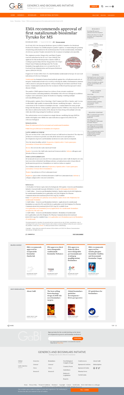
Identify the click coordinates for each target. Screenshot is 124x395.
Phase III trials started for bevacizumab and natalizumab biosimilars (47, 126)
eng (106, 6)
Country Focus (68, 367)
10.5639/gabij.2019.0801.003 (68, 189)
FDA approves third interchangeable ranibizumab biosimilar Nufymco (95, 121)
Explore (28, 172)
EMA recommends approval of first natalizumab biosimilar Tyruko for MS (45, 21)
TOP (114, 326)
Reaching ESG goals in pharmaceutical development (95, 32)
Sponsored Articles (84, 365)
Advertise (103, 15)
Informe (76, 176)
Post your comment (60, 42)
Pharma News (82, 372)
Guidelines (66, 370)
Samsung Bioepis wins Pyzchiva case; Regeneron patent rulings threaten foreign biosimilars (95, 79)
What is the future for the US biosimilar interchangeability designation (95, 36)
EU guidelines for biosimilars (95, 107)
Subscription (111, 15)
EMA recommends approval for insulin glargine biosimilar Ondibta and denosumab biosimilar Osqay (95, 134)
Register (28, 151)
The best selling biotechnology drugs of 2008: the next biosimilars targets (95, 98)
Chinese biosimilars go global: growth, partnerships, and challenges (95, 84)
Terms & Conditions (44, 385)
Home (13, 15)
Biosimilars (33, 15)
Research (36, 372)
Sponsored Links (83, 368)
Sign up (94, 6)
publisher (41, 226)
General (35, 365)
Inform (69, 151)
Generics (21, 15)
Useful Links (82, 375)
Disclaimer (55, 385)
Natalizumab (30, 80)
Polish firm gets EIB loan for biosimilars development (42, 129)
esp (110, 6)
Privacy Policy (60, 343)
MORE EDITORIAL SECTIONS (50, 15)
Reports (65, 379)
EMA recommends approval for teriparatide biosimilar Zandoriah (95, 116)
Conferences (82, 361)
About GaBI (95, 15)
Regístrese (29, 176)
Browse (28, 148)
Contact (69, 385)
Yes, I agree (84, 390)
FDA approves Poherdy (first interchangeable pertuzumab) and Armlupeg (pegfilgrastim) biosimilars (95, 127)
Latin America (24, 367)
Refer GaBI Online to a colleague (90, 385)
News (23, 21)
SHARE (10, 326)
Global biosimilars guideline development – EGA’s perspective (94, 103)
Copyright (62, 385)
